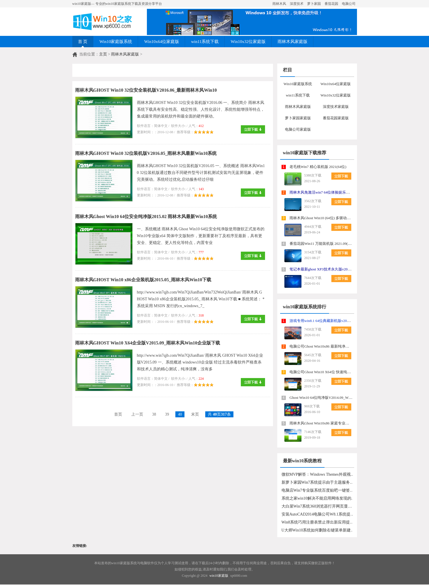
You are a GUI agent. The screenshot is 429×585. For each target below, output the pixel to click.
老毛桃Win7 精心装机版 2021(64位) (318, 167)
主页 (103, 54)
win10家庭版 (219, 576)
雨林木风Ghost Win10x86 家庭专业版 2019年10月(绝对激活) (338, 423)
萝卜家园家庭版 (298, 118)
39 (167, 414)
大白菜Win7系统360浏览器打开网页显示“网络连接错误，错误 (319, 506)
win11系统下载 (205, 41)
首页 (118, 414)
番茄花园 (331, 4)
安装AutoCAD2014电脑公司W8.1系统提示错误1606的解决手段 (319, 514)
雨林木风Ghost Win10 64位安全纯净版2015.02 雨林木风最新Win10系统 (146, 216)
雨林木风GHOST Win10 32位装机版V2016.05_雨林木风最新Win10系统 (146, 153)
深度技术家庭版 (336, 106)
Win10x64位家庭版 (161, 41)
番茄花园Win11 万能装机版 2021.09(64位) (323, 243)
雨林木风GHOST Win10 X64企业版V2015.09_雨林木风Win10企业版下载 (147, 342)
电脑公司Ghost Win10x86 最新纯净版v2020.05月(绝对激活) (337, 346)
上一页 (137, 414)
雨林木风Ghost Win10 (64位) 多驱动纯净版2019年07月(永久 (337, 218)
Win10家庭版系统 (115, 41)
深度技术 (296, 4)
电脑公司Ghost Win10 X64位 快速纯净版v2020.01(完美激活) (337, 372)
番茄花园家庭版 (336, 118)
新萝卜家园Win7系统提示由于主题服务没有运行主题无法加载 (319, 482)
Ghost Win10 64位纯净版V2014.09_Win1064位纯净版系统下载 (339, 397)
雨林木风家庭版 (292, 41)
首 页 (83, 41)
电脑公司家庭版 (298, 129)
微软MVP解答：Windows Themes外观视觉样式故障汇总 (319, 474)
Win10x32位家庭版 (248, 41)
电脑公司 (349, 4)
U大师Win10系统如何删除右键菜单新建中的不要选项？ (319, 530)
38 (154, 414)
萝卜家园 (314, 4)
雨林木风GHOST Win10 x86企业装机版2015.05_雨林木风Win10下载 (143, 279)
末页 (195, 414)
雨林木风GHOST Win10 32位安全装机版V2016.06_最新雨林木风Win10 (146, 90)
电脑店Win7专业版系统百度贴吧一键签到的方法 (319, 490)
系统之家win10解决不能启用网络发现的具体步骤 (319, 498)
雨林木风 (279, 4)
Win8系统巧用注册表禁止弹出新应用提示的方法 (319, 522)
